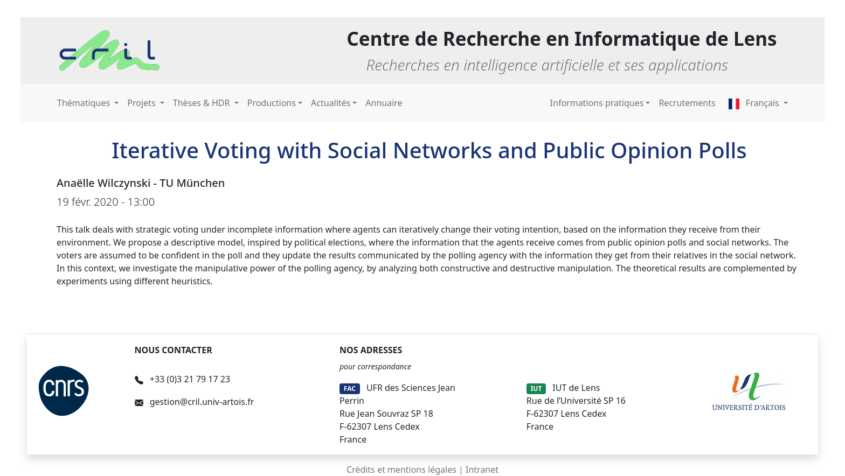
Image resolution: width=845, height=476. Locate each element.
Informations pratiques (597, 103)
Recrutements (687, 103)
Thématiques (84, 103)
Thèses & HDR (202, 103)
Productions (271, 103)
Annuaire (383, 103)
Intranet (482, 469)
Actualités (330, 103)
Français (755, 103)
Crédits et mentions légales (401, 469)
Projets (142, 103)
